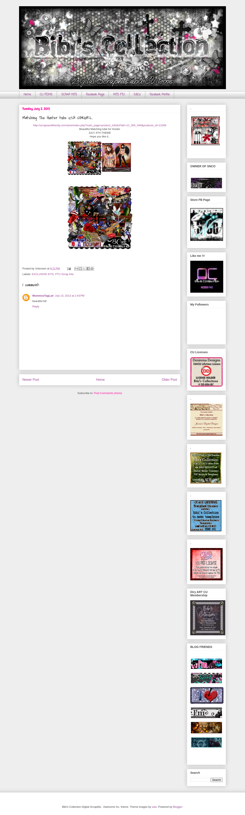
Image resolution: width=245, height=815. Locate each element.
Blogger (177, 806)
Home (27, 94)
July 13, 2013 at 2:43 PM (69, 295)
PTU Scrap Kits (64, 274)
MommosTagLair (43, 295)
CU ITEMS (46, 94)
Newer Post (30, 379)
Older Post (169, 379)
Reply (35, 306)
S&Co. (137, 94)
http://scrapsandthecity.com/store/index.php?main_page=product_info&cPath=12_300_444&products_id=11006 (99, 125)
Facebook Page (95, 94)
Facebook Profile (160, 94)
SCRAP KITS (69, 94)
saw (154, 806)
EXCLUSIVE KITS (43, 274)
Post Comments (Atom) (108, 393)
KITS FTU (119, 94)
